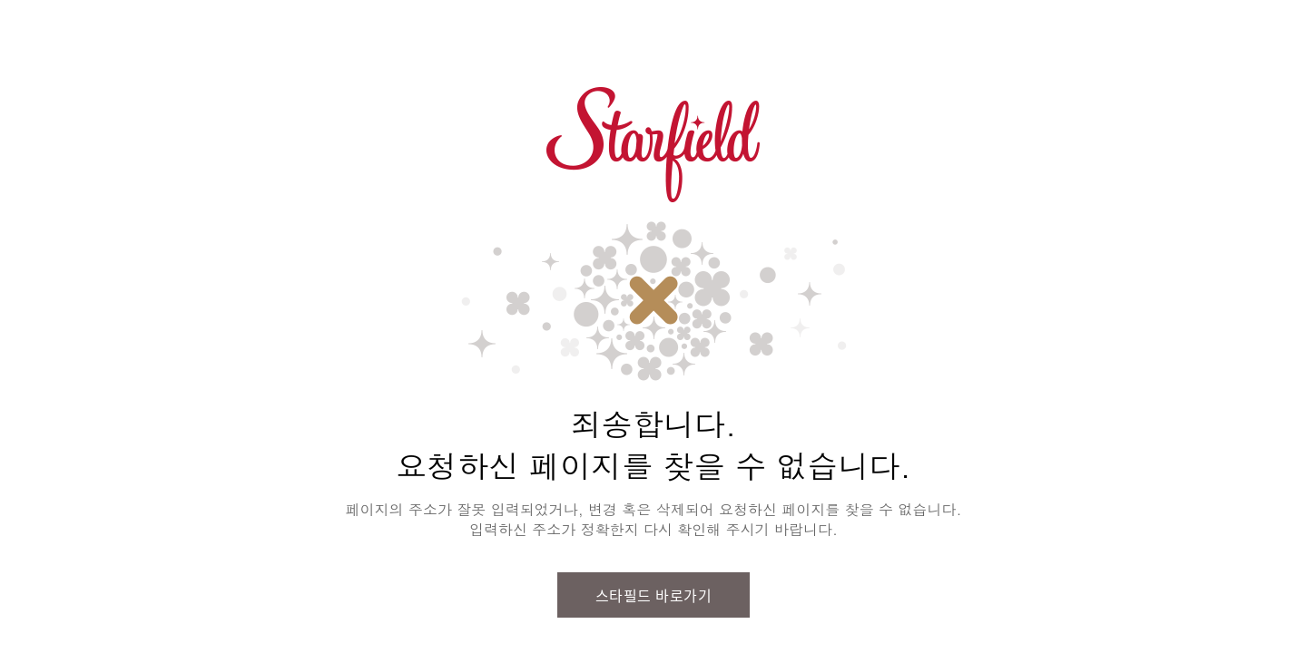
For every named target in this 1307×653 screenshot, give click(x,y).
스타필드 (653, 145)
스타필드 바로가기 (653, 595)
